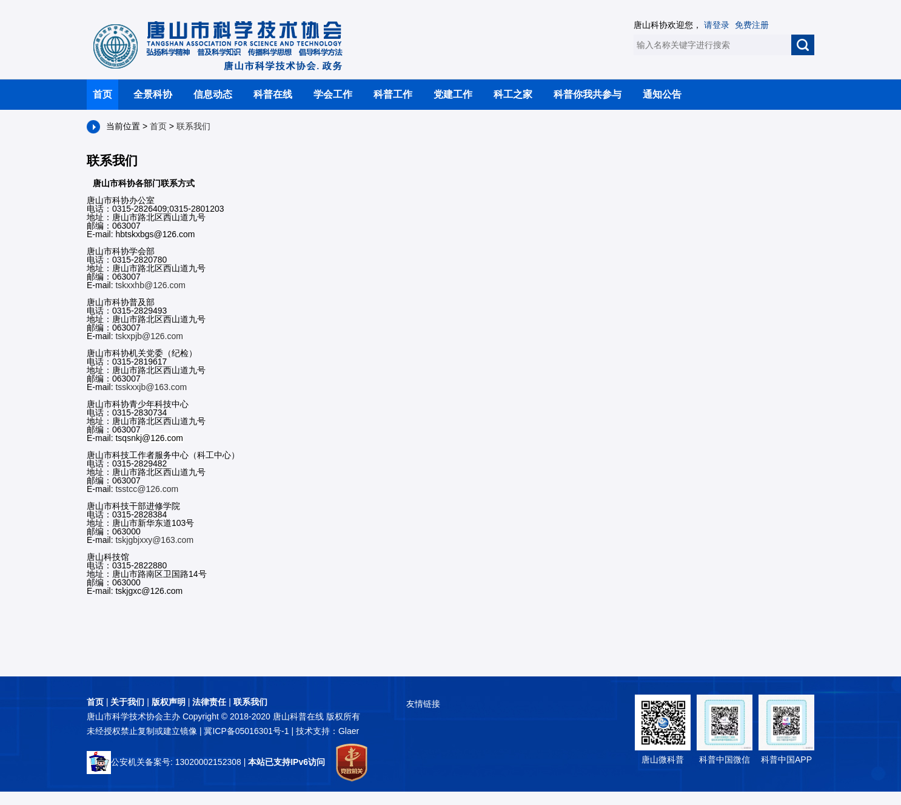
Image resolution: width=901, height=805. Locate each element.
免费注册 (752, 25)
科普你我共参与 (587, 94)
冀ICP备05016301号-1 (247, 731)
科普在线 (272, 94)
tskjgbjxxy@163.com (154, 540)
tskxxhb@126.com (150, 285)
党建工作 (453, 94)
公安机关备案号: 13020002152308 (164, 762)
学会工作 (332, 94)
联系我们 (193, 126)
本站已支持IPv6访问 (286, 762)
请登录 (716, 25)
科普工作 (392, 94)
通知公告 (662, 94)
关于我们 (127, 702)
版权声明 (169, 702)
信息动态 (212, 94)
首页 (102, 94)
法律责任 (209, 702)
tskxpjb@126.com (149, 336)
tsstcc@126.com (146, 489)
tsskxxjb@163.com (151, 387)
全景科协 (152, 94)
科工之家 (513, 94)
